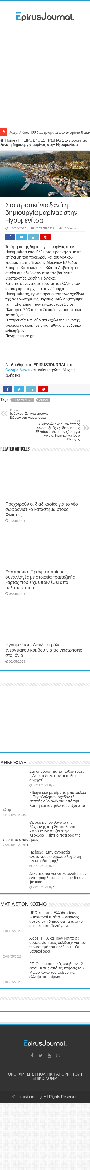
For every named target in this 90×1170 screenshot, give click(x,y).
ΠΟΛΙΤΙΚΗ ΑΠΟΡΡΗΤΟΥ (58, 1074)
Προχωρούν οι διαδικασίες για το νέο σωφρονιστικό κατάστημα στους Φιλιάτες (41, 509)
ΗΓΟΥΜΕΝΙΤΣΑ (23, 400)
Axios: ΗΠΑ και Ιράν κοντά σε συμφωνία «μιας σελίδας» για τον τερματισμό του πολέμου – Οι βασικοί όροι (57, 944)
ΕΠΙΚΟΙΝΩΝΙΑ (45, 1079)
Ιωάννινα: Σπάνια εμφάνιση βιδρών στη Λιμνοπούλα (34, 414)
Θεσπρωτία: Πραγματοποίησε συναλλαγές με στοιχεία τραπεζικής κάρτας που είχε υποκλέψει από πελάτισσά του (40, 579)
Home (7, 140)
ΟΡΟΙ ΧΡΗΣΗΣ (21, 1074)
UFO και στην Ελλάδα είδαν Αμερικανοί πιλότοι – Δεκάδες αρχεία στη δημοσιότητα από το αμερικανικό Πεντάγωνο (56, 919)
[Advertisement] (45, 79)
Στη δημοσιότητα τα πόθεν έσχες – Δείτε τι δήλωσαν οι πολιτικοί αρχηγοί (56, 775)
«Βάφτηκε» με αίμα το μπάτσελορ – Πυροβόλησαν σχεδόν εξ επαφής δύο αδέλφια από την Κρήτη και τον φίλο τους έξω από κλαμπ (44, 801)
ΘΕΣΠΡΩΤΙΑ (48, 140)
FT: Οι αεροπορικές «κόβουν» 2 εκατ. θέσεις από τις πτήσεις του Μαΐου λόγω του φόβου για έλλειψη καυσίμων (56, 970)
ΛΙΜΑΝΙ (43, 400)
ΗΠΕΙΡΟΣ (26, 140)
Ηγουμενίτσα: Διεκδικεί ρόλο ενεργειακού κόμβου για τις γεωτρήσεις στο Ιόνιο (43, 650)
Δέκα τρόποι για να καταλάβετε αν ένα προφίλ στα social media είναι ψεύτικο (58, 877)
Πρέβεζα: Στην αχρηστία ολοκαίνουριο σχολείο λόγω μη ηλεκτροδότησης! (55, 856)
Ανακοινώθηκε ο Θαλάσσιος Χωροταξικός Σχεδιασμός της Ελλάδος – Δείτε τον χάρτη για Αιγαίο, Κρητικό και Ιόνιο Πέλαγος (55, 430)
